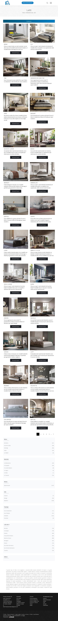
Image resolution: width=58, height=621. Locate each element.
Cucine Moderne (33, 598)
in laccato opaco (28, 468)
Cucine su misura (34, 602)
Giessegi (28, 448)
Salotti (44, 601)
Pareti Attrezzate (47, 599)
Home (23, 12)
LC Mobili (28, 453)
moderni (28, 500)
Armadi (44, 603)
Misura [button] (5, 481)
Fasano (28, 533)
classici (28, 495)
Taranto (28, 550)
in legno (28, 470)
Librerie (45, 598)
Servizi (18, 599)
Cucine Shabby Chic (34, 601)
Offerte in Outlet (20, 603)
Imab (28, 450)
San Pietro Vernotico (28, 545)
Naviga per (29, 21)
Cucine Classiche (34, 599)
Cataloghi (18, 601)
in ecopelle (28, 465)
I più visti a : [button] (7, 524)
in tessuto (28, 475)
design (28, 498)
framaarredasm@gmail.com (11, 606)
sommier (28, 518)
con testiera (28, 513)
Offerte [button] (5, 556)
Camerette (45, 605)
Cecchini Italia (28, 445)
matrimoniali (28, 485)
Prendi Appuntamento (28, 2)
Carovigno (28, 531)
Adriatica (28, 443)
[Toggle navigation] (51, 3)
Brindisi (28, 528)
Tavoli (31, 603)
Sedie (31, 605)
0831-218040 (8, 603)
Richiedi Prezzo (15, 52)
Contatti (18, 605)
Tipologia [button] (6, 507)
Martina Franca (28, 538)
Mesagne (28, 540)
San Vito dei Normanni (28, 548)
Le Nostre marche (20, 602)
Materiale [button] (6, 459)
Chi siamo (18, 598)
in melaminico (28, 463)
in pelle (28, 473)
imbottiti (28, 515)
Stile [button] (5, 492)
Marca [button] (5, 439)
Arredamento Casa (29, 12)
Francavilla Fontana (28, 535)
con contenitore (28, 511)
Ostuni (28, 543)
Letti (35, 12)
